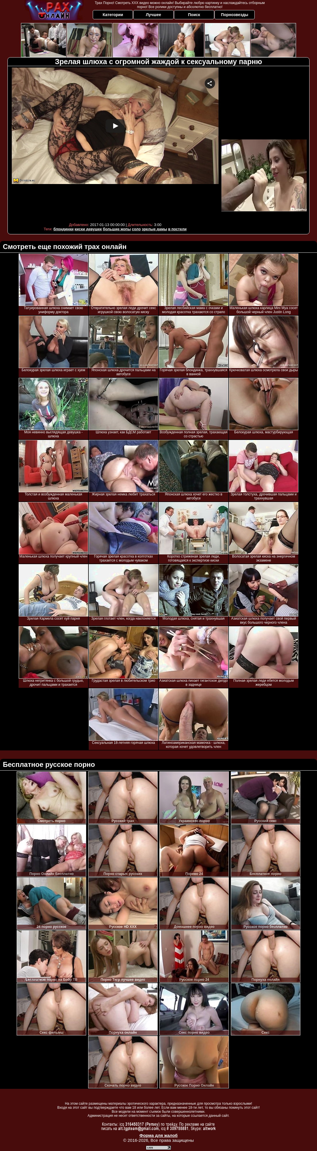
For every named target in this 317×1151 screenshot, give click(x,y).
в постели (177, 229)
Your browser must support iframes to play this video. (115, 144)
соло (136, 229)
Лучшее (153, 14)
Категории (113, 14)
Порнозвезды (234, 14)
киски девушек (88, 229)
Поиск (194, 14)
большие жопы (117, 229)
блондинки (63, 229)
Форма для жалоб (158, 1135)
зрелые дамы (154, 229)
